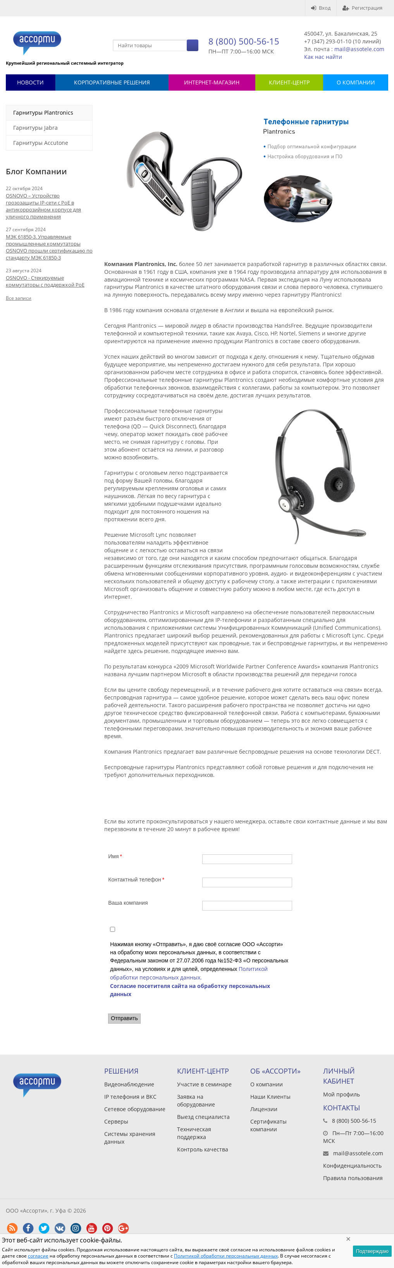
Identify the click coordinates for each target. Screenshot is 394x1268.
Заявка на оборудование (196, 1100)
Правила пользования (353, 1178)
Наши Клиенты (270, 1096)
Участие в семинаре (204, 1084)
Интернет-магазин (211, 82)
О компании (266, 1084)
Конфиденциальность (352, 1165)
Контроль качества (202, 1149)
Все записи (18, 298)
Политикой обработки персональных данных (226, 1256)
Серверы (116, 1121)
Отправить (124, 1018)
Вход (320, 7)
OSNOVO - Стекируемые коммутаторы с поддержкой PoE (45, 281)
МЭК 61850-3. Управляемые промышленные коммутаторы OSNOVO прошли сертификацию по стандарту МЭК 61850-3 (49, 247)
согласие (38, 1256)
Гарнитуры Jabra (35, 127)
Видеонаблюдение (129, 1084)
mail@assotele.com (359, 49)
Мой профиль (341, 1094)
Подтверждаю (372, 1251)
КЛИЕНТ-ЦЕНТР (289, 82)
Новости (30, 82)
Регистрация (362, 7)
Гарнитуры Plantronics (43, 112)
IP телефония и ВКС (130, 1096)
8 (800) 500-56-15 (243, 41)
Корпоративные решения (112, 82)
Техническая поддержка (194, 1133)
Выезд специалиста (203, 1116)
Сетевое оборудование (134, 1109)
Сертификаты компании (268, 1125)
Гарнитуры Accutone (40, 142)
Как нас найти (323, 56)
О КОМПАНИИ (356, 82)
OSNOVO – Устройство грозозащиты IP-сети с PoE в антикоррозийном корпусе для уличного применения (43, 206)
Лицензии (263, 1109)
